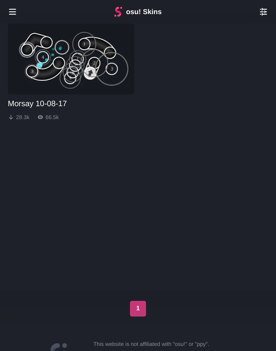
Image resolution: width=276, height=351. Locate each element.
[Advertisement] (138, 152)
